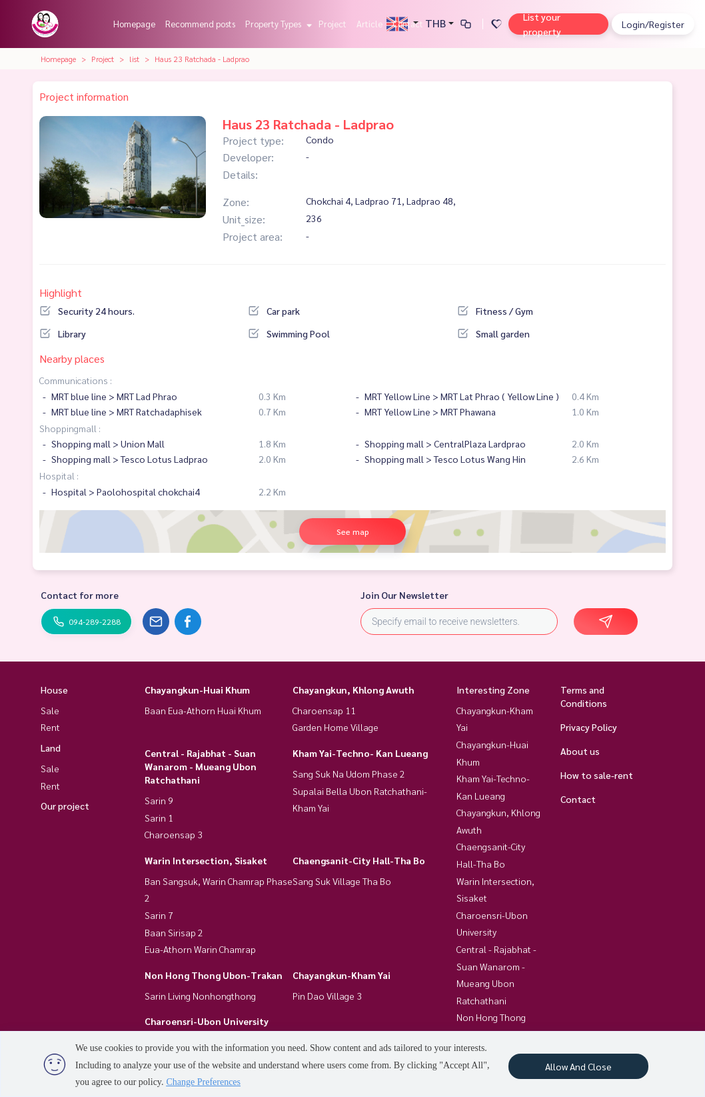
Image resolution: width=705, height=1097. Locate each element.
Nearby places (72, 358)
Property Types (277, 23)
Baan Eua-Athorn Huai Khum (203, 710)
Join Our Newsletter (404, 595)
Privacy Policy (588, 727)
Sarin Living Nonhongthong (200, 996)
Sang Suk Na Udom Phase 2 (349, 774)
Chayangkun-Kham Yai (341, 975)
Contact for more (80, 595)
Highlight (60, 292)
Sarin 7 (159, 915)
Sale (50, 710)
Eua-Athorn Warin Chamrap (200, 949)
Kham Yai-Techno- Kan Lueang (360, 753)
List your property (542, 24)
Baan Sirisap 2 (174, 932)
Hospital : (59, 475)
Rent (50, 727)
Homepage (134, 23)
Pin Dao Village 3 (327, 996)
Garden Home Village (335, 727)
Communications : (75, 380)
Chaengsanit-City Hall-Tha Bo (359, 860)
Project (333, 23)
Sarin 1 (159, 818)
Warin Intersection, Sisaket (206, 860)
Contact (407, 23)
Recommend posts (200, 23)
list (134, 58)
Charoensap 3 (174, 834)
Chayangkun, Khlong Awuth (353, 690)
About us (580, 751)
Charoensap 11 (324, 710)
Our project (65, 806)
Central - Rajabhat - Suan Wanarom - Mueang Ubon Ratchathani (201, 766)
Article (369, 23)
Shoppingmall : (70, 428)
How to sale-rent (596, 775)
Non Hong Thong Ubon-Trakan (214, 975)
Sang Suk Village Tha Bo (342, 881)
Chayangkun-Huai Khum (197, 690)
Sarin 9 (159, 800)
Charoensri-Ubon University (207, 1021)
